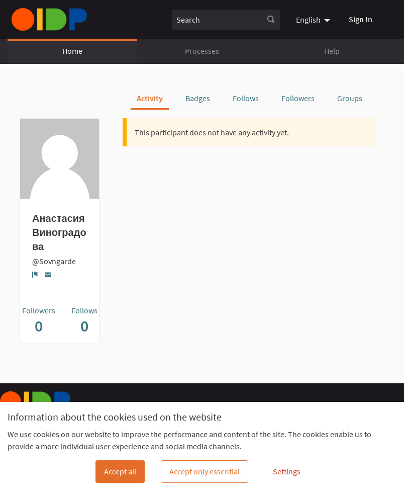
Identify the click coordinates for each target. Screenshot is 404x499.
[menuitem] (314, 19)
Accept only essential (204, 471)
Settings (286, 471)
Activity (150, 98)
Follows (246, 98)
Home (72, 51)
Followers (298, 98)
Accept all (120, 471)
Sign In (360, 19)
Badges (197, 98)
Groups (349, 98)
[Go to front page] (49, 19)
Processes (202, 51)
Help (332, 51)
